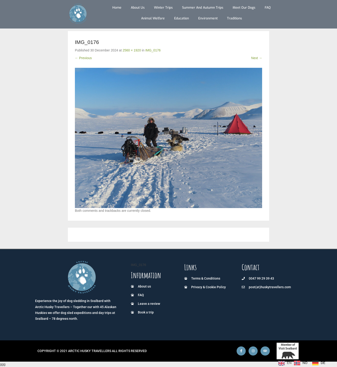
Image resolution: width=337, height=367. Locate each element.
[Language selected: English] (303, 363)
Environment (208, 18)
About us (138, 7)
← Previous (83, 58)
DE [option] (323, 363)
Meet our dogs (244, 7)
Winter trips (163, 7)
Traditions (234, 18)
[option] (301, 363)
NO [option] (305, 363)
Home (116, 7)
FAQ (268, 7)
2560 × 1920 (132, 50)
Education (181, 18)
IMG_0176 (153, 50)
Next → (256, 58)
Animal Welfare (153, 18)
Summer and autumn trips (202, 7)
